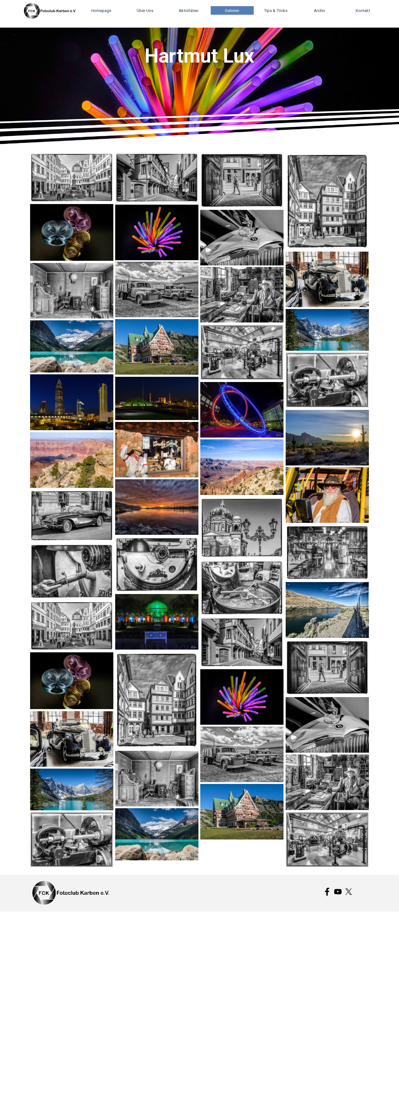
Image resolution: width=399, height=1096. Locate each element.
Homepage (101, 10)
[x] (348, 891)
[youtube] (337, 891)
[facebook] (327, 891)
